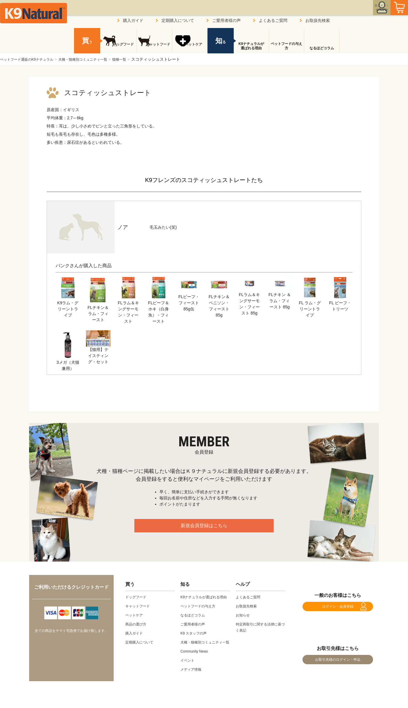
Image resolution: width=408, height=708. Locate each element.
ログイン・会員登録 (338, 609)
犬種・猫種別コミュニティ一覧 (95, 59)
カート (387, 12)
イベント (188, 672)
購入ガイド (133, 20)
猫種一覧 (138, 59)
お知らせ (244, 615)
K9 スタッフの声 (195, 639)
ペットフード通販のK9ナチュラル (31, 59)
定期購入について (177, 20)
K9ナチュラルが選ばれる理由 (251, 46)
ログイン (354, 12)
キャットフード (154, 48)
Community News (196, 663)
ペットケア (189, 48)
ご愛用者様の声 (226, 20)
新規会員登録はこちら (204, 528)
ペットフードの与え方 (286, 46)
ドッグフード (119, 48)
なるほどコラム (321, 48)
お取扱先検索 (317, 20)
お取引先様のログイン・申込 (337, 668)
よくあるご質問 (273, 20)
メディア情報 (192, 681)
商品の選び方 (137, 624)
